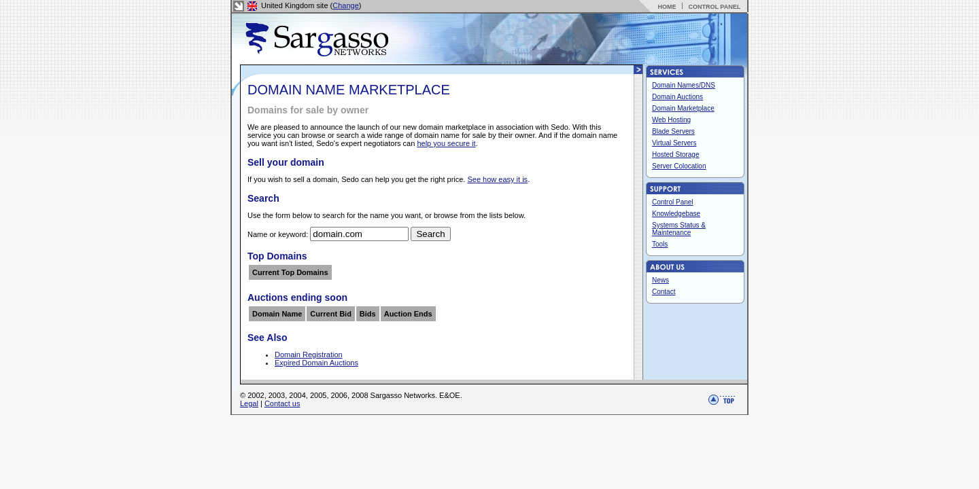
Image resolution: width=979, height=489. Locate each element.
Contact (663, 291)
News (660, 280)
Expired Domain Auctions (316, 363)
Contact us (282, 403)
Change (345, 5)
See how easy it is (497, 179)
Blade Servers (673, 131)
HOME (666, 6)
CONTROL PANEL (714, 6)
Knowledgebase (676, 213)
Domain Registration (309, 354)
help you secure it (446, 143)
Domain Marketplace (683, 108)
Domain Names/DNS (683, 85)
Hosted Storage (676, 154)
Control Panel (672, 202)
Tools (660, 244)
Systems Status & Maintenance (679, 228)
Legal (249, 403)
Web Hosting (671, 120)
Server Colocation (679, 166)
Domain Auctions (677, 97)
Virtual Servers (674, 143)
